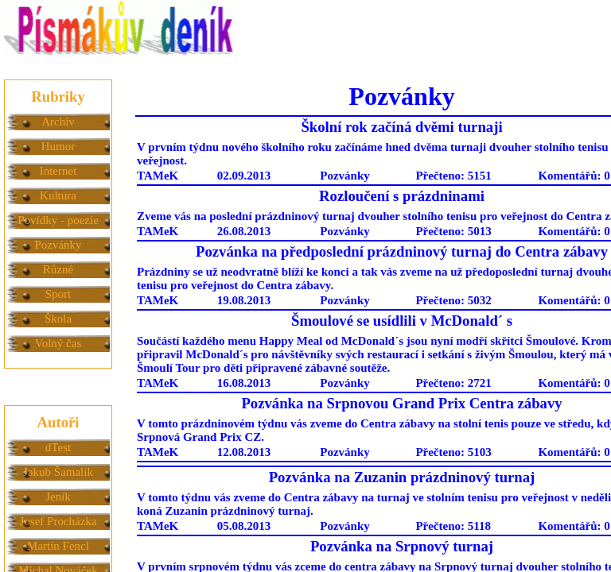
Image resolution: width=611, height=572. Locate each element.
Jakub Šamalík (58, 472)
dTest (58, 447)
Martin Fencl (58, 545)
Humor (58, 146)
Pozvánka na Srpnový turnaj (401, 546)
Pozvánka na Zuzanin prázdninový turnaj (402, 477)
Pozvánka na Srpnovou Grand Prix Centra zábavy (401, 403)
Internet (58, 170)
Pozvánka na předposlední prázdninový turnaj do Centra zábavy (402, 251)
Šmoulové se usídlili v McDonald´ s (401, 320)
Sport (58, 294)
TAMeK (157, 175)
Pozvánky (57, 244)
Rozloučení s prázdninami (402, 195)
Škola (58, 318)
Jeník (58, 496)
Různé (58, 269)
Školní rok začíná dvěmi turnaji (401, 126)
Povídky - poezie (58, 220)
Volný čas (58, 343)
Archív (58, 121)
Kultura (58, 195)
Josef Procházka (57, 521)
